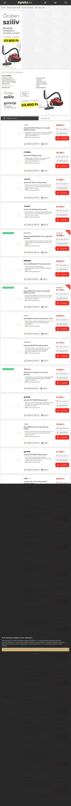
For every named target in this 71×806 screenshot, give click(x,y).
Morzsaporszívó (40, 78)
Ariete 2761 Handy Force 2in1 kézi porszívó (35, 364)
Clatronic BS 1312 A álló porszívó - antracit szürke (38, 469)
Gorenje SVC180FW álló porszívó (34, 442)
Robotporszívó (6, 87)
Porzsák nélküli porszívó (8, 80)
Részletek (63, 133)
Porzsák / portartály (41, 84)
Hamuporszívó (5, 84)
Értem (35, 649)
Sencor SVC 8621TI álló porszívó (34, 180)
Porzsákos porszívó (7, 78)
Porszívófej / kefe (41, 82)
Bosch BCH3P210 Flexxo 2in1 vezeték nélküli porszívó (36, 128)
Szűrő (37, 85)
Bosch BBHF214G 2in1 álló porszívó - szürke (36, 417)
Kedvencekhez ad (63, 129)
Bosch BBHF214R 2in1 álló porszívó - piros (38, 311)
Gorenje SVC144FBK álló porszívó (35, 390)
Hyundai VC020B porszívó (32, 154)
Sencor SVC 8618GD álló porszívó (35, 206)
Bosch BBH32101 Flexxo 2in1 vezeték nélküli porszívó (36, 285)
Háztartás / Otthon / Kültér (13, 7)
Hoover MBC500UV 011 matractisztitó (36, 258)
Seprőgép (39, 80)
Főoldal (3, 7)
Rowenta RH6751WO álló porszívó (35, 337)
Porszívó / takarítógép (27, 7)
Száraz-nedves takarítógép (9, 82)
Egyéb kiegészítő (40, 87)
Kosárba (64, 138)
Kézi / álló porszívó (7, 85)
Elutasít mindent (35, 653)
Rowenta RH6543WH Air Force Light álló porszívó (37, 233)
